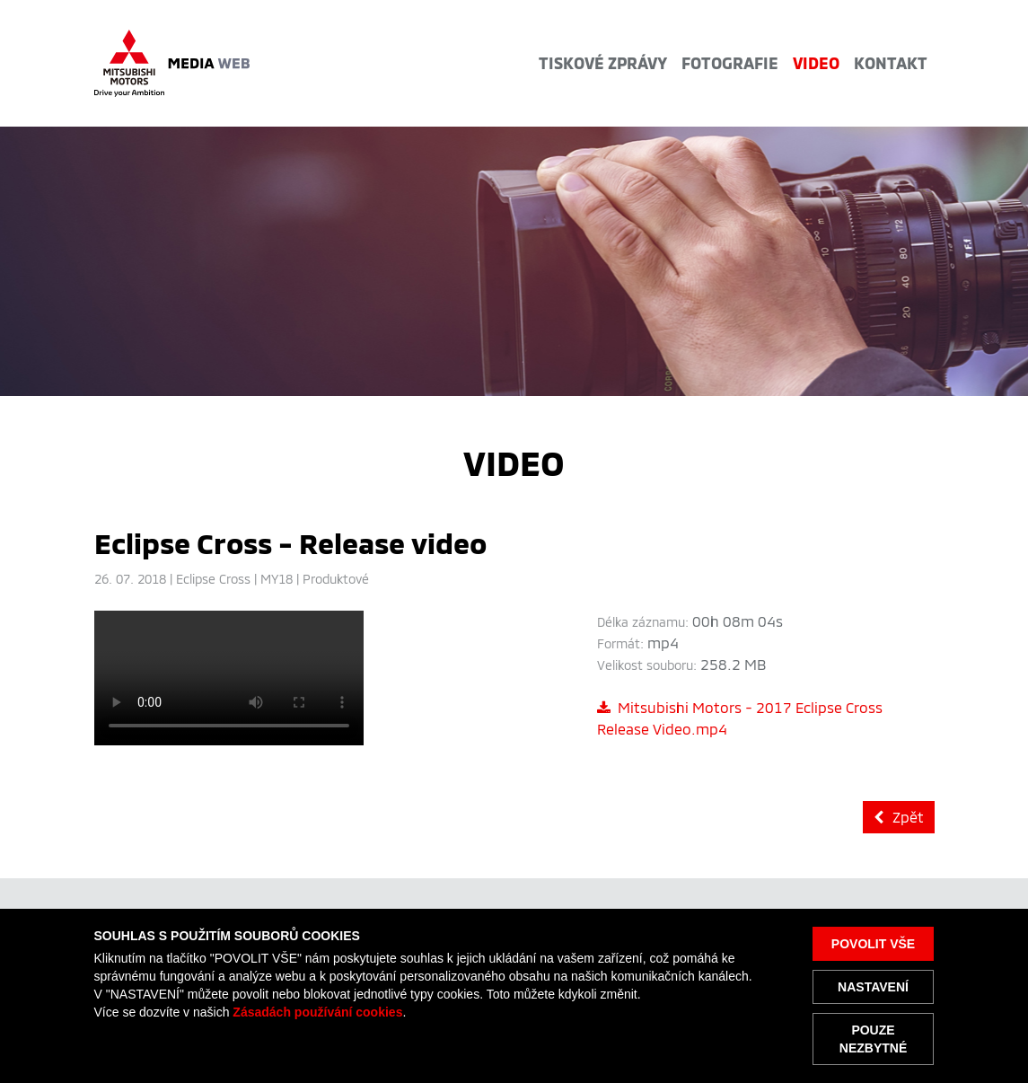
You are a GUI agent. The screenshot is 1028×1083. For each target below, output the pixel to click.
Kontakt (890, 63)
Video (816, 63)
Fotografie (729, 63)
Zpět (899, 816)
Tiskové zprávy (603, 63)
